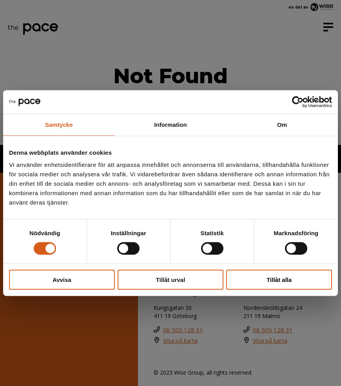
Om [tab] (282, 124)
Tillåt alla (279, 279)
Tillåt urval (170, 279)
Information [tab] (170, 124)
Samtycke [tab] (59, 124)
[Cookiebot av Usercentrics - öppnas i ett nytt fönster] (297, 102)
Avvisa (62, 279)
